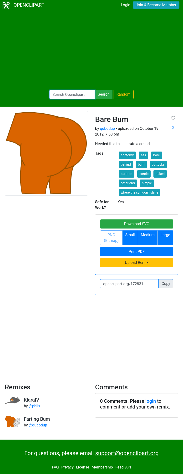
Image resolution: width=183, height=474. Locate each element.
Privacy (67, 467)
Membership (102, 467)
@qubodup (38, 425)
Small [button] (130, 235)
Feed (119, 467)
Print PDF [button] (137, 251)
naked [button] (160, 174)
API (128, 467)
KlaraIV (31, 400)
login (150, 401)
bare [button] (156, 155)
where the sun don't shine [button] (139, 192)
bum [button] (141, 164)
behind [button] (126, 164)
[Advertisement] (91, 50)
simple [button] (147, 183)
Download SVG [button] (136, 224)
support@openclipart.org (126, 453)
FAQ (55, 467)
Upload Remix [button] (136, 262)
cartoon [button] (126, 174)
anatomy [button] (127, 155)
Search (103, 94)
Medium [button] (148, 235)
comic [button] (143, 174)
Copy (166, 283)
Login (125, 5)
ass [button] (143, 155)
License (82, 467)
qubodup (107, 128)
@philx (34, 406)
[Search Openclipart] (72, 94)
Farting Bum (37, 419)
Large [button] (165, 235)
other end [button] (128, 183)
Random (123, 94)
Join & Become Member (156, 5)
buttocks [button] (158, 164)
